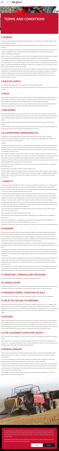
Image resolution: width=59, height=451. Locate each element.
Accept (37, 445)
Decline (49, 445)
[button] (2, 2)
